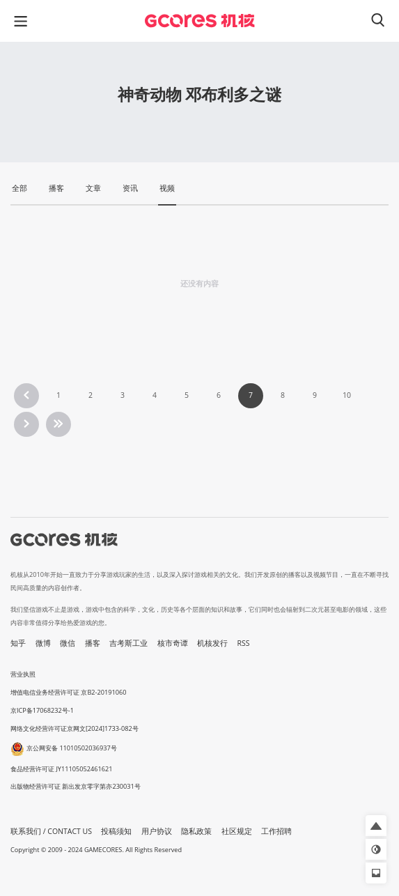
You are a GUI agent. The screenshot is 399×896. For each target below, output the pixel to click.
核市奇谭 (172, 643)
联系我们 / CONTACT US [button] (51, 831)
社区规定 (236, 831)
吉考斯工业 (128, 643)
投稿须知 (116, 831)
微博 (43, 643)
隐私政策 (196, 831)
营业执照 (23, 674)
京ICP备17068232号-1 (42, 710)
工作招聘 (276, 831)
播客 (92, 643)
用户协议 (156, 831)
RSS (243, 643)
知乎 (18, 643)
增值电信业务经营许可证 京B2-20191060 (68, 692)
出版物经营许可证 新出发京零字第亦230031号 (75, 786)
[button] (376, 825)
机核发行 (212, 643)
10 (347, 395)
